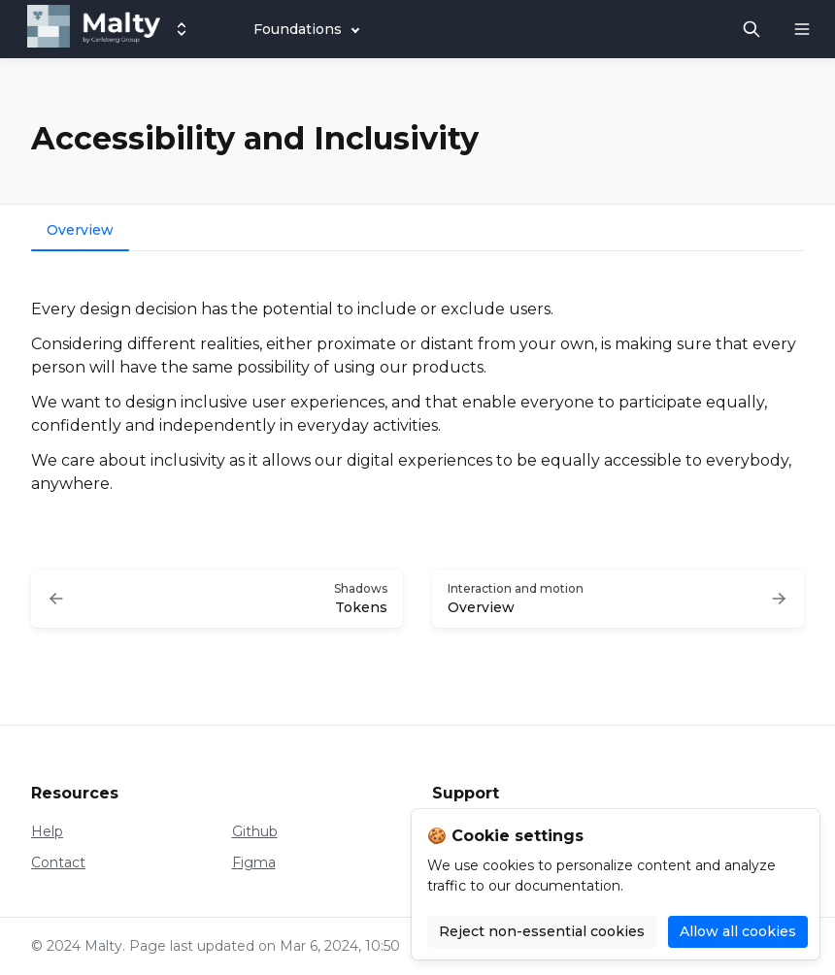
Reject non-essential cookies (542, 931)
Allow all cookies (738, 931)
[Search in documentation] (751, 29)
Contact (58, 862)
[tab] (80, 231)
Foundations (297, 29)
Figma (254, 862)
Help (47, 831)
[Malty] (93, 29)
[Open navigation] (802, 29)
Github (255, 831)
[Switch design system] (181, 29)
